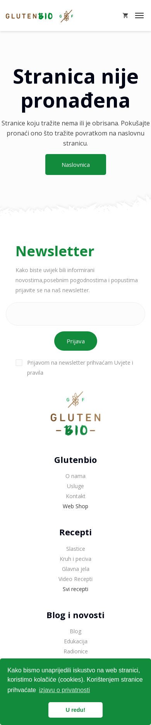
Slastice (75, 548)
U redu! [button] (75, 710)
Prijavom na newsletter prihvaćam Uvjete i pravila (74, 367)
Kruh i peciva (75, 558)
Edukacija (76, 641)
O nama (75, 476)
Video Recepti (75, 579)
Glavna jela (75, 568)
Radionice (75, 651)
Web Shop (75, 506)
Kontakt (76, 496)
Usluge (75, 486)
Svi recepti (75, 589)
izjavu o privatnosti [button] (64, 690)
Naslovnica (76, 164)
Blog (75, 631)
